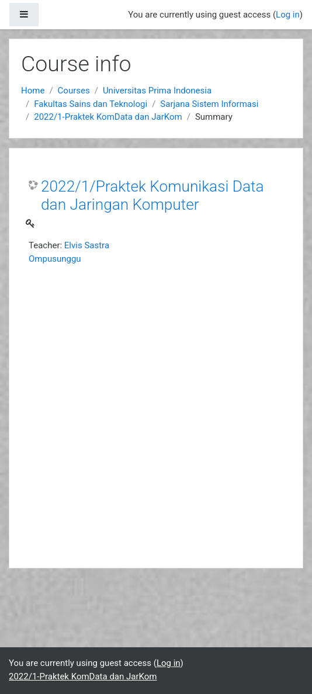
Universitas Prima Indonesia (157, 90)
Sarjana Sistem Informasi (209, 104)
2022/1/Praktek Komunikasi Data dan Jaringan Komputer (152, 196)
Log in (288, 14)
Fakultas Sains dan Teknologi (90, 104)
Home (32, 90)
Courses (74, 90)
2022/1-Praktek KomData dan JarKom (108, 117)
